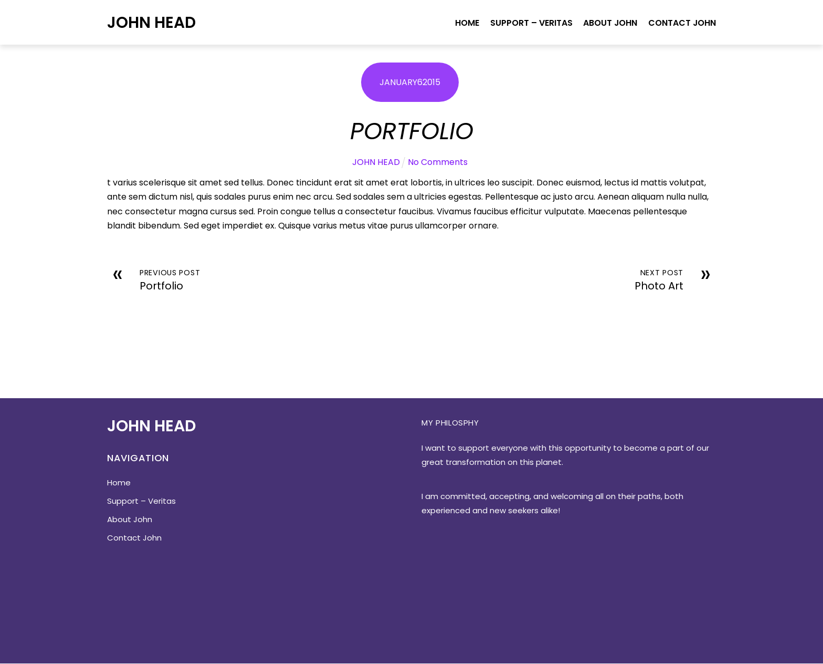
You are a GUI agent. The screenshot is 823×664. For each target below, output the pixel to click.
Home (466, 23)
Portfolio (411, 131)
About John (609, 23)
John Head (151, 22)
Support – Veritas (530, 23)
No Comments (438, 163)
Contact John (682, 23)
